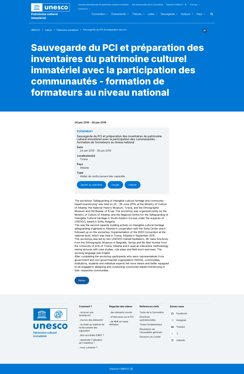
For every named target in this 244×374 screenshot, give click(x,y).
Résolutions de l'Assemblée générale (151, 331)
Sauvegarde (168, 14)
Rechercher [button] (211, 14)
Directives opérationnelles (148, 318)
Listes (151, 14)
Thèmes (137, 14)
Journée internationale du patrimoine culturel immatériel (103, 4)
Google (115, 184)
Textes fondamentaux (151, 324)
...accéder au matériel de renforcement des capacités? (91, 327)
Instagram (178, 320)
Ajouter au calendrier (91, 184)
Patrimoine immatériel (67, 30)
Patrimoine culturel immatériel (44, 16)
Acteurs (185, 14)
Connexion (83, 9)
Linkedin (177, 340)
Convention (98, 14)
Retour (81, 280)
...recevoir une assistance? (86, 314)
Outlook (133, 184)
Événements (118, 14)
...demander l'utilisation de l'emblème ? (90, 341)
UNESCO (35, 30)
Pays (199, 14)
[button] (204, 32)
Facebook (178, 313)
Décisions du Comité (150, 336)
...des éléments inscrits (120, 312)
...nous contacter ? (88, 347)
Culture (48, 30)
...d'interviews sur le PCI (121, 317)
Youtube (177, 326)
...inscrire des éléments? (91, 320)
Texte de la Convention (152, 312)
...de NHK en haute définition (118, 323)
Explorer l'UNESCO (176, 4)
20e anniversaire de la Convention (147, 4)
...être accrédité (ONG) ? (91, 335)
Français (193, 4)
